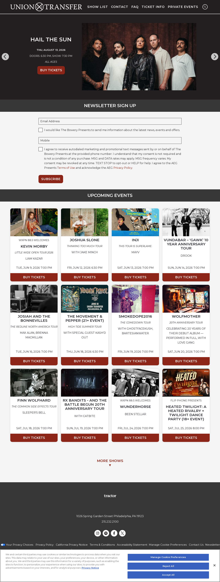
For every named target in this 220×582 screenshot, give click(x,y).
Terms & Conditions (102, 544)
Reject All (168, 566)
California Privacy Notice (72, 544)
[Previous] (5, 56)
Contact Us (196, 544)
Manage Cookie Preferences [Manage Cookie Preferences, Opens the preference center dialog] (168, 557)
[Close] (214, 565)
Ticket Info (153, 7)
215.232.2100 (110, 521)
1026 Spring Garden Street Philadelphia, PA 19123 (110, 516)
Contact (119, 7)
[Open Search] (205, 6)
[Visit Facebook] (114, 533)
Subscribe (50, 179)
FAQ (135, 7)
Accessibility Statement (132, 544)
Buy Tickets (51, 70)
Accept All (168, 574)
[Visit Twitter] (122, 533)
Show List (97, 7)
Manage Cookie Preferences (168, 544)
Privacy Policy (122, 167)
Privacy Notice (90, 567)
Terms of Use (66, 167)
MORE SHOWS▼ (110, 463)
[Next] (214, 56)
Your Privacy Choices (19, 544)
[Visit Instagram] (97, 533)
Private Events (183, 7)
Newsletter (212, 544)
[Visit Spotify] (106, 533)
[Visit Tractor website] (110, 495)
